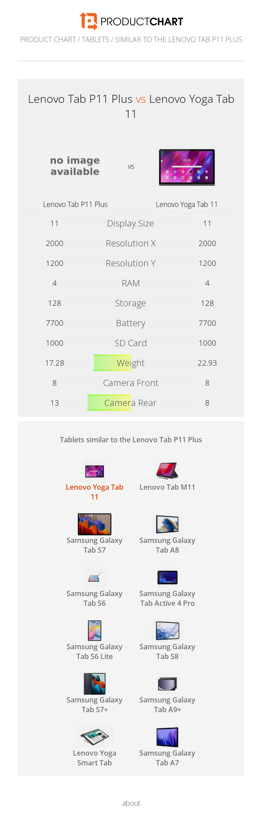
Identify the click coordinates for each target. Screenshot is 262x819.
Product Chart (48, 39)
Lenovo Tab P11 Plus (75, 204)
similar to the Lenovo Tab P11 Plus (178, 39)
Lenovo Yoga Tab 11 (187, 204)
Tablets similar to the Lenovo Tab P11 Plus (131, 440)
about (131, 803)
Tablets (95, 39)
